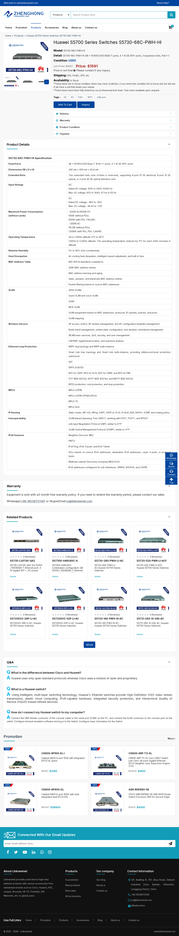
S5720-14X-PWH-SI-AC (108, 618)
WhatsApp (171, 456)
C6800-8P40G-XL (52, 789)
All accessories (73, 896)
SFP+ (90, 97)
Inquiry (86, 104)
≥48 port (101, 97)
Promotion (21, 27)
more (13, 576)
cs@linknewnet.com (141, 900)
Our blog (100, 879)
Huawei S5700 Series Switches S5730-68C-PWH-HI (54, 35)
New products (72, 885)
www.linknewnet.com (164, 931)
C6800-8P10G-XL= (53, 753)
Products (36, 27)
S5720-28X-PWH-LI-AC (109, 560)
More (89, 644)
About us (76, 27)
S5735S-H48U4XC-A (65, 560)
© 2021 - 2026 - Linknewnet (18, 931)
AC (72, 97)
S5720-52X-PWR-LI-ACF (152, 560)
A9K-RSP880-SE (139, 789)
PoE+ (80, 97)
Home (8, 27)
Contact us (91, 27)
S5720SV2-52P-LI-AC (65, 618)
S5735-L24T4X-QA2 (22, 560)
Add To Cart (65, 104)
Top (171, 481)
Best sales (70, 890)
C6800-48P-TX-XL (140, 753)
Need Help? (163, 3)
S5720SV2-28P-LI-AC (23, 618)
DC (65, 97)
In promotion (71, 879)
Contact (171, 472)
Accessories (52, 27)
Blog (65, 27)
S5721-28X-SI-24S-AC (150, 618)
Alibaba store (138, 905)
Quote (171, 464)
